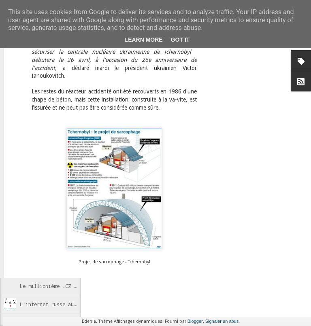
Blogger (195, 321)
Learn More (144, 39)
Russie (171, 210)
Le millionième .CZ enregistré (61, 286)
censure (127, 210)
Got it (180, 39)
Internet (149, 210)
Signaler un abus (222, 321)
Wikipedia (195, 210)
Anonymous (192, 200)
